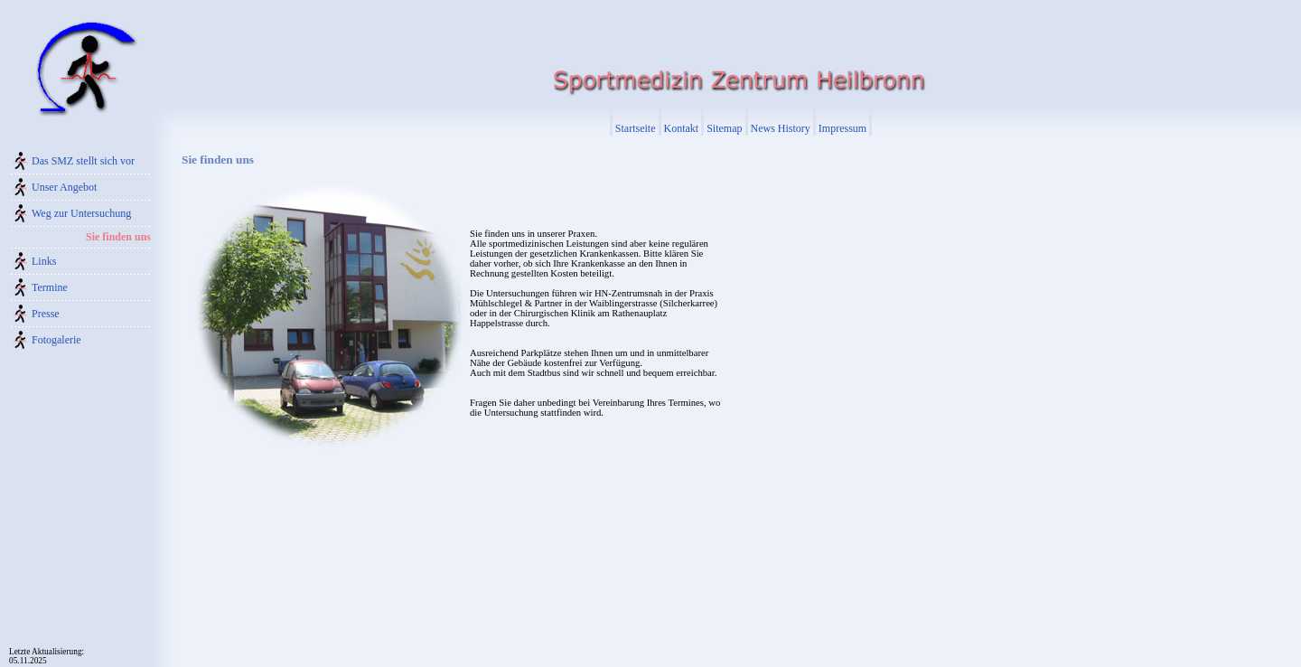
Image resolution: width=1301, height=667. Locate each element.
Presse (46, 313)
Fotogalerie (56, 340)
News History (780, 128)
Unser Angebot (64, 187)
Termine (50, 287)
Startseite (635, 128)
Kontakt (681, 128)
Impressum (842, 128)
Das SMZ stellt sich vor (83, 161)
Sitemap (724, 128)
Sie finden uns (118, 236)
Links (44, 261)
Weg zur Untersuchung (81, 213)
